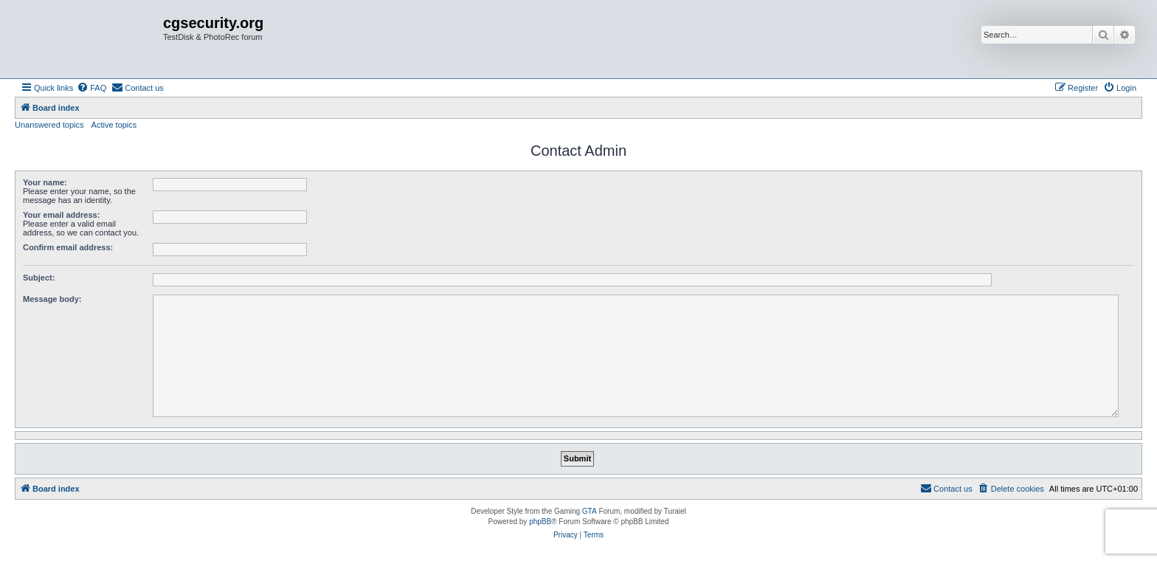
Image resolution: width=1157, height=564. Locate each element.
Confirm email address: (68, 247)
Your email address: (61, 214)
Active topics (114, 124)
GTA (589, 511)
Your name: (45, 182)
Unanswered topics (49, 124)
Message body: (52, 299)
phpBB (540, 521)
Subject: (39, 277)
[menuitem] (91, 88)
